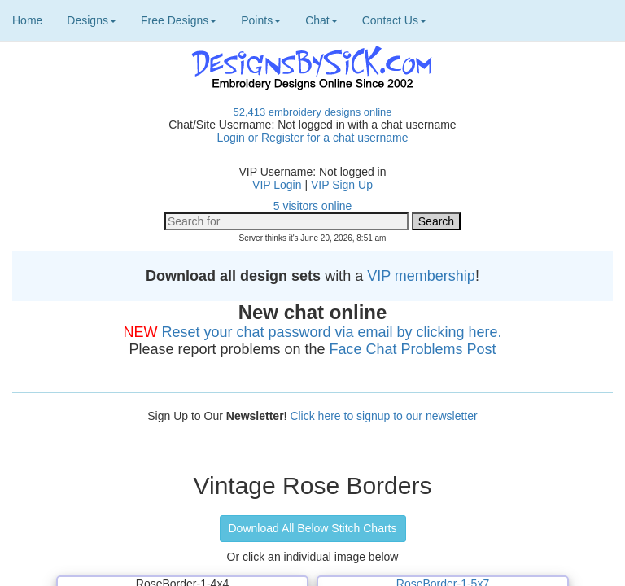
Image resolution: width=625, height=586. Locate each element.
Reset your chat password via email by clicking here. (331, 332)
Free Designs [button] (178, 20)
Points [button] (261, 20)
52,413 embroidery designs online (312, 112)
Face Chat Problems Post (413, 349)
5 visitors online (312, 205)
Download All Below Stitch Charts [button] (313, 528)
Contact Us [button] (394, 20)
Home (27, 20)
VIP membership (421, 276)
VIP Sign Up (342, 184)
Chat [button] (321, 20)
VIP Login (276, 184)
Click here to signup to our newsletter (383, 415)
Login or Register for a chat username (312, 137)
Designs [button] (91, 20)
